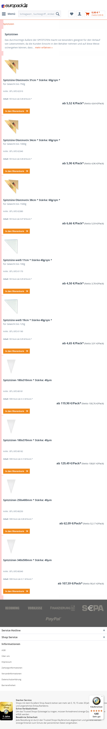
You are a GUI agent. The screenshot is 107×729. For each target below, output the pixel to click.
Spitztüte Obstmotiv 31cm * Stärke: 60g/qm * (31, 80)
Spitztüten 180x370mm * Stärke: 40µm (27, 440)
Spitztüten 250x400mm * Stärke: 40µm (27, 500)
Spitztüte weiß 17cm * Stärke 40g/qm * (27, 260)
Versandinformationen (11, 673)
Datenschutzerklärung (11, 679)
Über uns (6, 656)
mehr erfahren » (44, 47)
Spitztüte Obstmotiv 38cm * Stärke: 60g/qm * (31, 200)
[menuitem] (8, 14)
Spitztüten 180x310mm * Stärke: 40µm (27, 380)
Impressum (7, 662)
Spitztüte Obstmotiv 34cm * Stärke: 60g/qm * (31, 140)
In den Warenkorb (16, 110)
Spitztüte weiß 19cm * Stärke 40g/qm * (27, 320)
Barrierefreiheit (8, 685)
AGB (4, 650)
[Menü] (102, 697)
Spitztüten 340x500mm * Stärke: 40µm (27, 560)
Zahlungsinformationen (12, 667)
